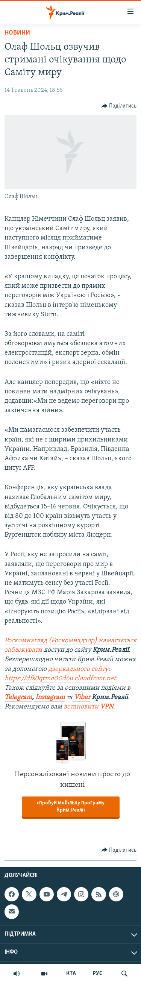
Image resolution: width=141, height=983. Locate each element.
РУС (97, 974)
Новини (17, 32)
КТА (71, 974)
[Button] (119, 106)
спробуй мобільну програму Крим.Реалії (71, 806)
